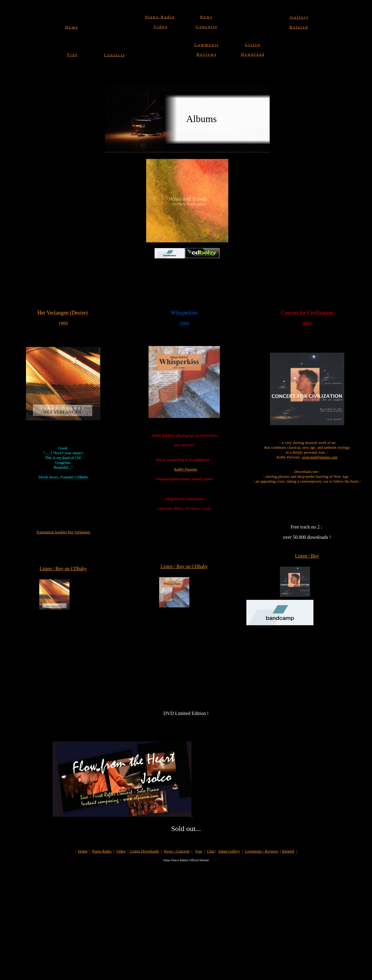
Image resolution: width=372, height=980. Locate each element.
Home (83, 851)
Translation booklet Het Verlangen (63, 532)
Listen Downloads (144, 851)
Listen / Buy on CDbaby (63, 568)
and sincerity (184, 445)
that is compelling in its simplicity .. (184, 459)
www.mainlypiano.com (319, 457)
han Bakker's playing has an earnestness (187, 435)
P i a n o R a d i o (159, 17)
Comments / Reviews (261, 851)
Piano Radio (102, 851)
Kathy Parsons (185, 469)
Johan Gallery (229, 851)
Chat (211, 851)
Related (288, 851)
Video (121, 851)
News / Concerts (177, 851)
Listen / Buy (307, 555)
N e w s (206, 17)
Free (198, 851)
